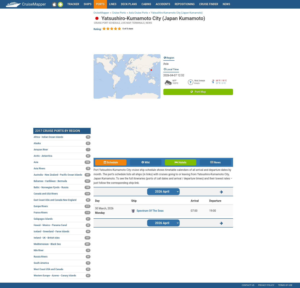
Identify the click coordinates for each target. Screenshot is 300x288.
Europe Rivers (62, 206)
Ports (100, 4)
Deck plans (129, 4)
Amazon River (62, 149)
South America (62, 263)
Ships (87, 4)
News (226, 4)
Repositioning (185, 4)
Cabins (146, 4)
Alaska (62, 143)
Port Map (198, 91)
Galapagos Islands (62, 219)
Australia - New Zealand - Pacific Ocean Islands (62, 175)
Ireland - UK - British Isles (62, 238)
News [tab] (215, 162)
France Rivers (62, 212)
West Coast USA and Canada (62, 269)
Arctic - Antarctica (62, 156)
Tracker (73, 4)
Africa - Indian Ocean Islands (62, 137)
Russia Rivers (62, 256)
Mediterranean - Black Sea (62, 244)
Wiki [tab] (146, 162)
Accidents (163, 4)
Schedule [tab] (111, 162)
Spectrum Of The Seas (150, 210)
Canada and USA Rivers (62, 193)
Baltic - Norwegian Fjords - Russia (62, 187)
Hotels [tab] (180, 162)
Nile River (62, 250)
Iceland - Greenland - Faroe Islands (62, 231)
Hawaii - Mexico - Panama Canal (62, 225)
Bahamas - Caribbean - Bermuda (62, 181)
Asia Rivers (62, 168)
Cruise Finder (208, 4)
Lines (113, 4)
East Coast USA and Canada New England (62, 200)
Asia (166, 63)
